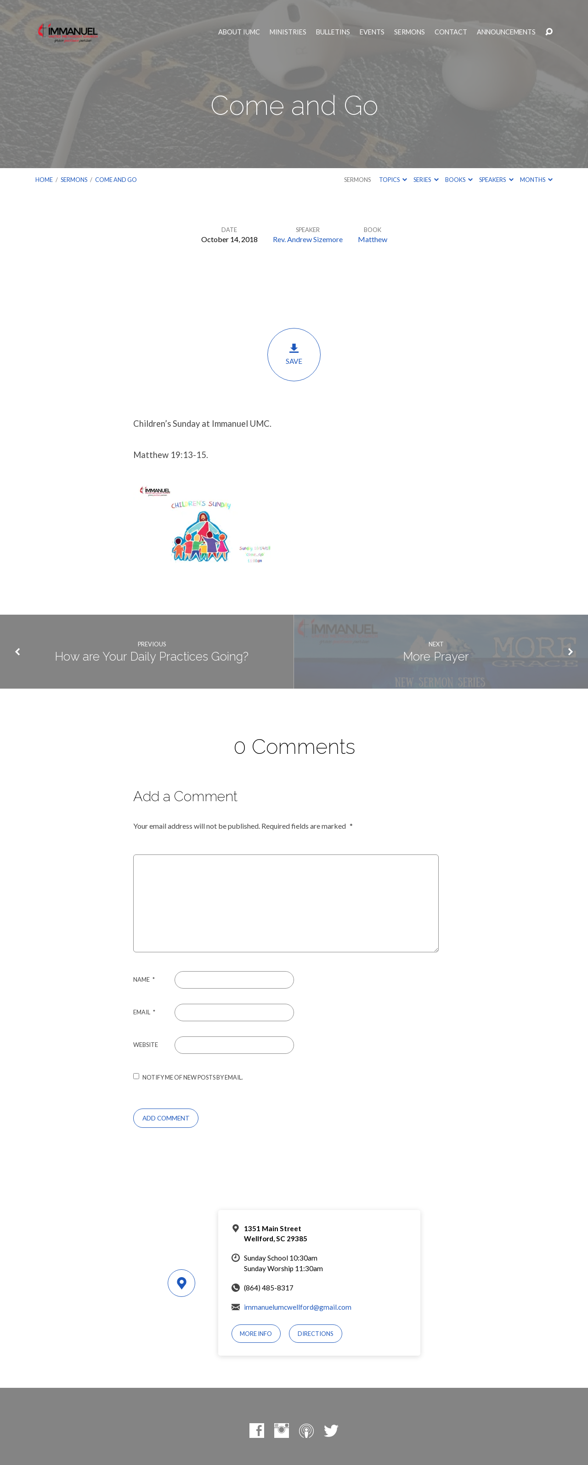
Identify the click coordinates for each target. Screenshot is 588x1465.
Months (536, 179)
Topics (393, 179)
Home (44, 179)
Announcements (506, 32)
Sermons (409, 32)
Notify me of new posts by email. (192, 1077)
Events (372, 32)
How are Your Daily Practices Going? (152, 656)
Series (425, 179)
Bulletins (333, 32)
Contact (451, 32)
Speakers (496, 179)
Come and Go (116, 179)
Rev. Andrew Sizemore (308, 239)
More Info (256, 1333)
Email (144, 1012)
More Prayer (436, 656)
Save (294, 354)
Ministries (288, 32)
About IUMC (239, 32)
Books (459, 179)
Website (145, 1044)
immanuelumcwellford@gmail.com (297, 1307)
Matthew (372, 239)
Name (144, 979)
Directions (316, 1333)
